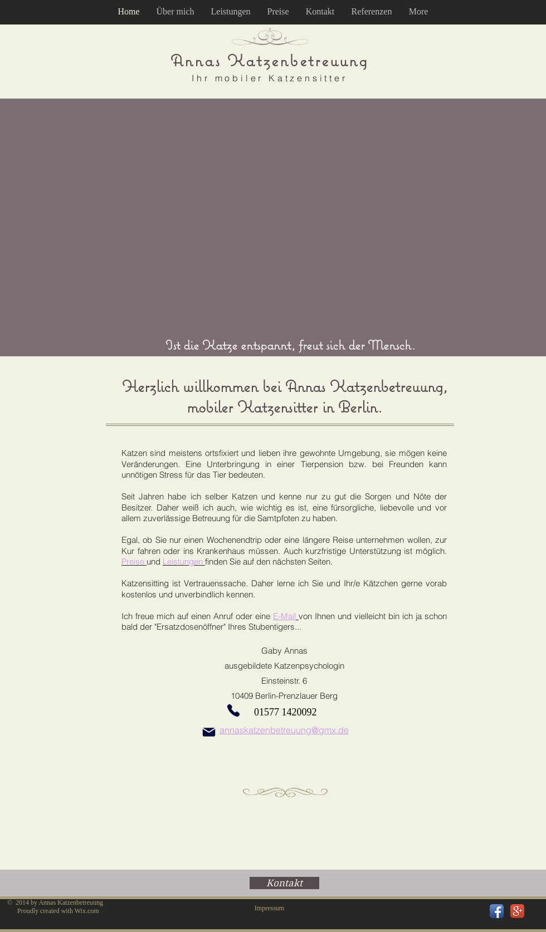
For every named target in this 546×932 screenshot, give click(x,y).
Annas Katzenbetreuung (269, 60)
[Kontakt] (284, 883)
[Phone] (233, 710)
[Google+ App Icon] (517, 911)
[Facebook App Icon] (497, 911)
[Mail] (209, 732)
